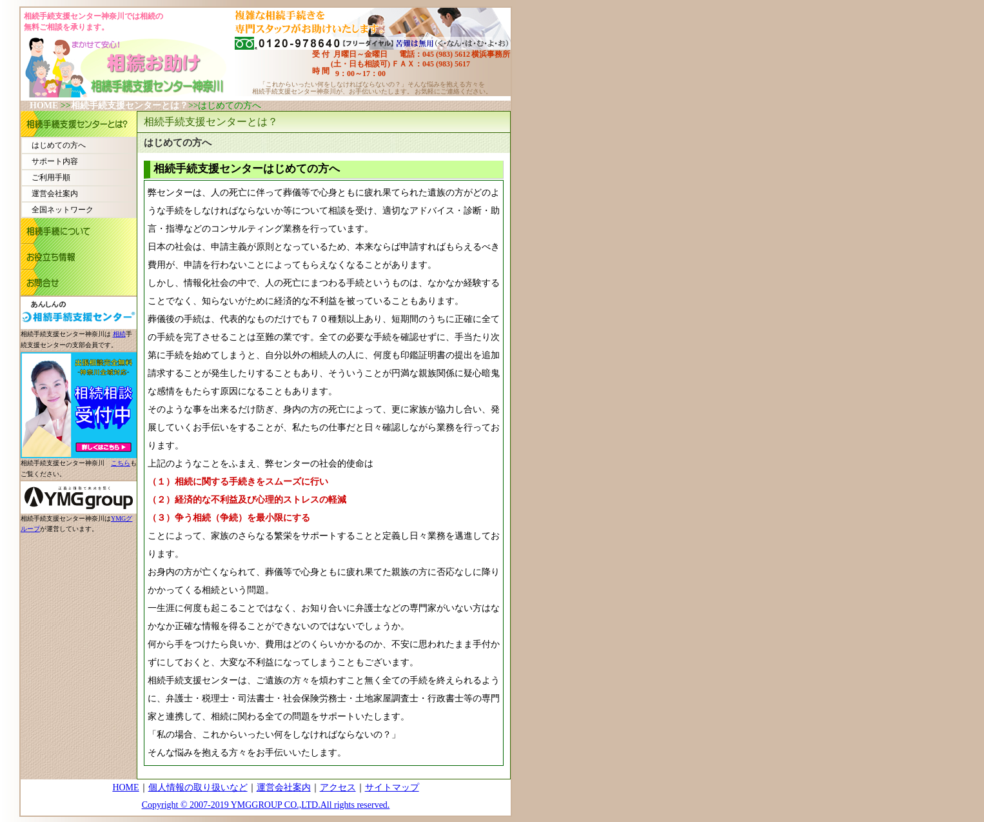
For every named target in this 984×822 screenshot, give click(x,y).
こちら (120, 462)
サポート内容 (55, 161)
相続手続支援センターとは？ (129, 105)
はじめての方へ (59, 145)
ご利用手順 (51, 177)
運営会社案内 (55, 193)
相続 (119, 333)
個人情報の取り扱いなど (198, 787)
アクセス (338, 787)
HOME (44, 105)
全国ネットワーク (62, 209)
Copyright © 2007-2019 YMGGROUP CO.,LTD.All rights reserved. (266, 805)
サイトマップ (392, 787)
